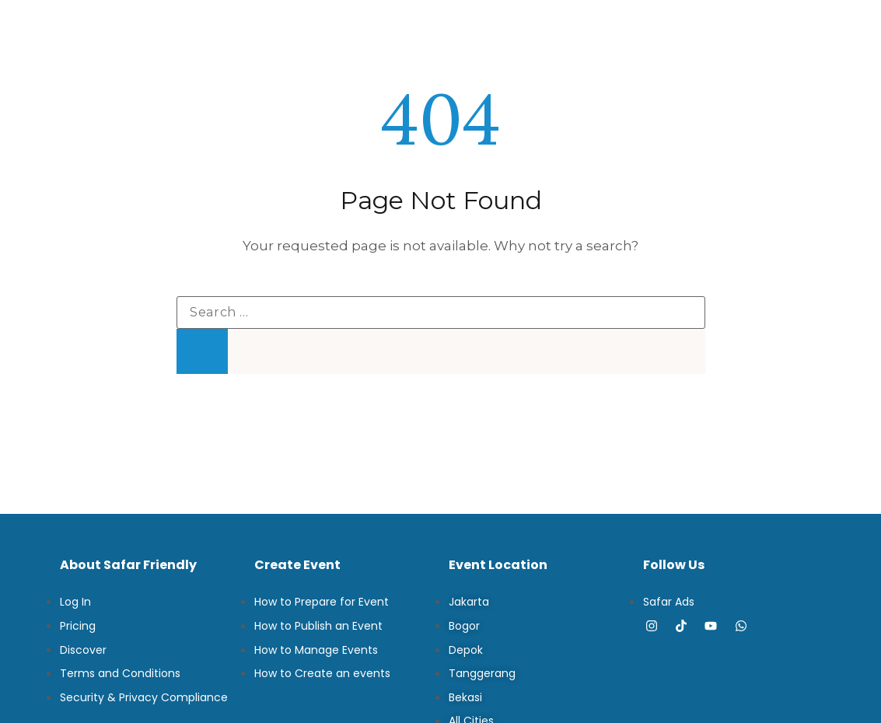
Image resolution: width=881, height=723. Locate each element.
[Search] (202, 351)
